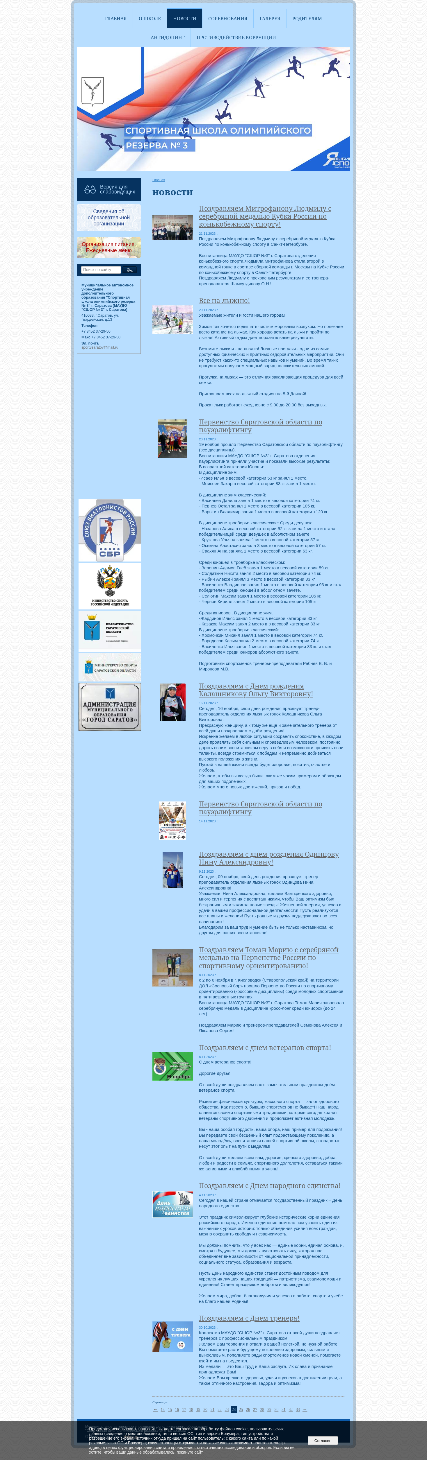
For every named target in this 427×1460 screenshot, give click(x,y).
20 (205, 1409)
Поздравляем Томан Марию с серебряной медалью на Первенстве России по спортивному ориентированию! (269, 957)
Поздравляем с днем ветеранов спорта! (265, 1047)
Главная (116, 18)
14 (163, 1409)
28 (262, 1409)
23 (227, 1409)
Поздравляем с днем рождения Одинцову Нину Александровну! (269, 858)
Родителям (307, 18)
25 (241, 1409)
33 (298, 1409)
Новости (184, 18)
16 (177, 1409)
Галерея (270, 18)
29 (269, 1409)
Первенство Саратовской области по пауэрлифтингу (260, 425)
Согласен (322, 1441)
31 (284, 1409)
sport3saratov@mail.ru (99, 347)
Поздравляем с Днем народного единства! (270, 1185)
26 (248, 1409)
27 (255, 1409)
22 (220, 1409)
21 (213, 1409)
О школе (150, 18)
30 (277, 1409)
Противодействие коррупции (236, 37)
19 (198, 1409)
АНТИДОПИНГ (168, 37)
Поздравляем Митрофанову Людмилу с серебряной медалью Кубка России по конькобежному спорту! (265, 216)
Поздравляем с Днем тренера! (249, 1318)
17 (184, 1409)
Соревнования (228, 18)
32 (291, 1409)
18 (191, 1409)
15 (170, 1409)
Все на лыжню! (224, 300)
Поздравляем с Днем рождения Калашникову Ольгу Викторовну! (256, 689)
